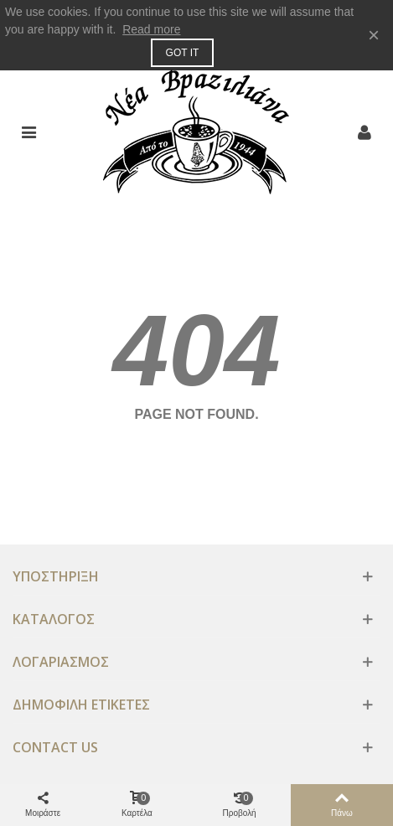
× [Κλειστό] (374, 34)
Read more (151, 29)
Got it (182, 53)
